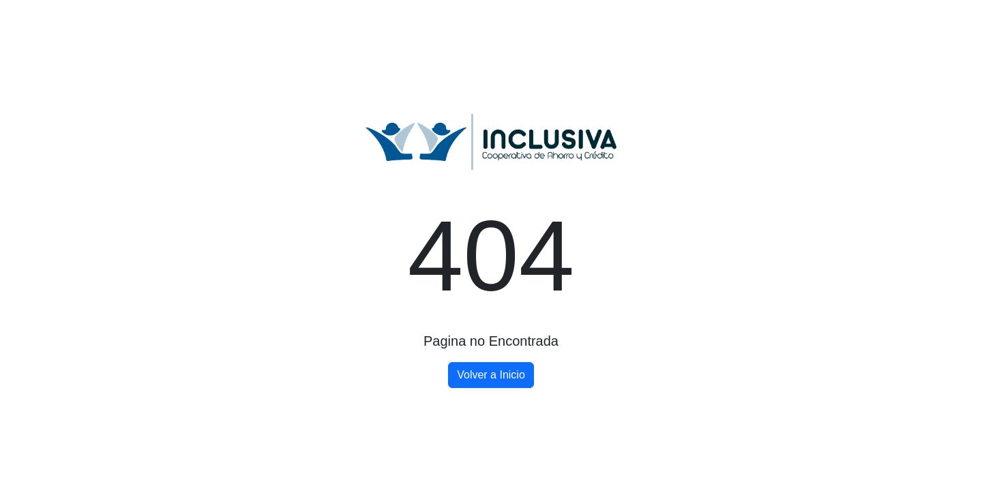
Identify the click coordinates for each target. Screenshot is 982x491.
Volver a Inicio (491, 375)
